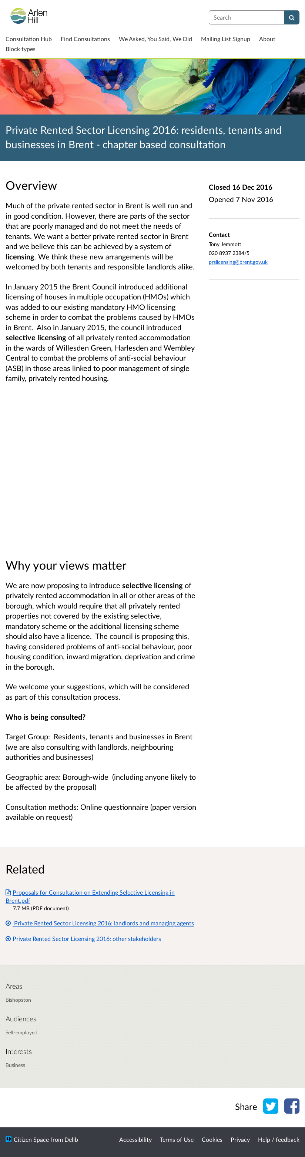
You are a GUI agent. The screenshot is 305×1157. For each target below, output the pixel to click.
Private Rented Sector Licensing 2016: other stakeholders (83, 938)
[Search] (291, 17)
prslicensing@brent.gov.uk (238, 262)
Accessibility (135, 1139)
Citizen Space (31, 1139)
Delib (71, 1139)
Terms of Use (177, 1139)
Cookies (212, 1139)
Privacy (240, 1139)
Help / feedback (278, 1139)
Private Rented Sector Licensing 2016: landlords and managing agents (100, 922)
